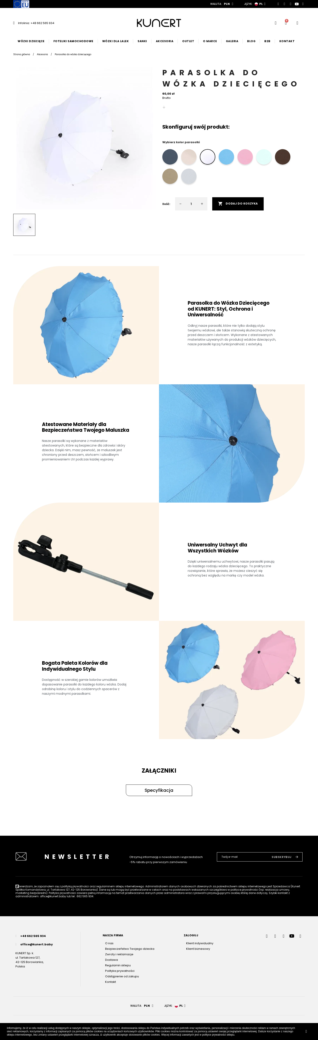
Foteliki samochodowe (73, 41)
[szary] (189, 177)
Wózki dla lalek (115, 41)
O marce (210, 41)
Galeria (232, 41)
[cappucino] (170, 177)
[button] (159, 790)
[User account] (297, 23)
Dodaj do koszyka (238, 203)
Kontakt (287, 41)
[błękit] (227, 158)
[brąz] (283, 158)
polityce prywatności (214, 1034)
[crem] (189, 158)
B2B (267, 41)
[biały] (208, 158)
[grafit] (170, 158)
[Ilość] (191, 203)
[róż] (245, 158)
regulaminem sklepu (110, 886)
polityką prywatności (75, 886)
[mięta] (264, 158)
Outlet (188, 41)
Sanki (142, 41)
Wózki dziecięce (31, 41)
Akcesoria (165, 41)
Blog (251, 41)
